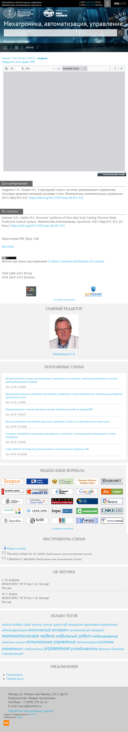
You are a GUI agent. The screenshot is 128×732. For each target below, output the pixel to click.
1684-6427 (90, 2)
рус (123, 3)
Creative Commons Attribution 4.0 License (76, 261)
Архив (29, 47)
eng (116, 3)
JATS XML (8, 247)
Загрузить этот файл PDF (18, 62)
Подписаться (15, 679)
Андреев (42, 58)
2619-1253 (90, 5)
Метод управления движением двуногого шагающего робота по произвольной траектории (57, 421)
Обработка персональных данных (31, 711)
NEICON (33, 714)
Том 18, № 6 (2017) (24, 58)
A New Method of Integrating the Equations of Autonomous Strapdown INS (47, 449)
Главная (6, 58)
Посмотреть (15, 675)
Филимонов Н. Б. (64, 354)
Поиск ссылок (16, 548)
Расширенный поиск (17, 41)
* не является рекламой (64, 299)
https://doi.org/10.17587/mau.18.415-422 (56, 198)
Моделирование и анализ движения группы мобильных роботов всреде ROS (49, 409)
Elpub (19, 717)
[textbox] (64, 32)
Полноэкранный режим (108, 174)
